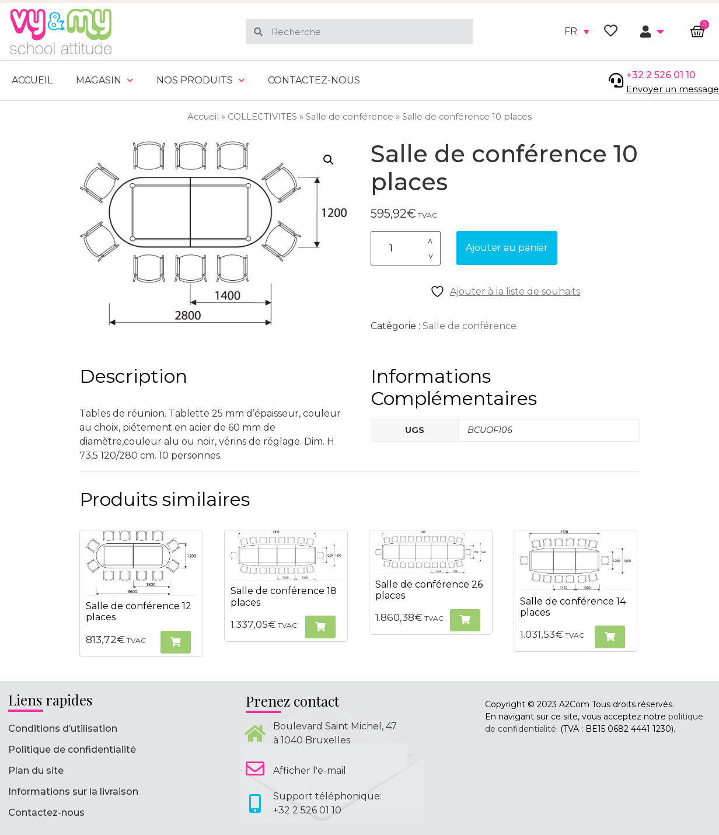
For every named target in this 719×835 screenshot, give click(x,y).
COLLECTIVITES (262, 116)
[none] (577, 31)
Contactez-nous (314, 80)
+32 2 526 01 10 (661, 75)
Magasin (104, 80)
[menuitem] (577, 31)
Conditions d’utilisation (62, 728)
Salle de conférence (349, 116)
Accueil (32, 80)
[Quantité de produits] (406, 248)
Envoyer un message (672, 89)
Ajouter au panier (507, 247)
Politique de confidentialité (72, 749)
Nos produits (200, 80)
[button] (328, 159)
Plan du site (36, 770)
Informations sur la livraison (73, 791)
